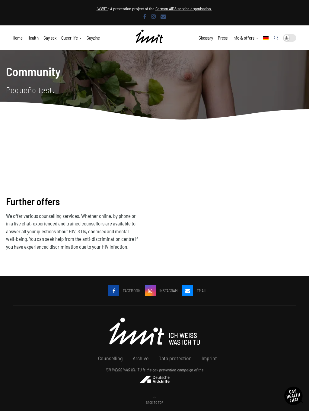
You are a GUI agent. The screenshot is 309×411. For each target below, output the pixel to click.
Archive (140, 358)
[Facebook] (144, 16)
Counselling (110, 358)
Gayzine (93, 37)
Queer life (69, 37)
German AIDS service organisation (183, 8)
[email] (163, 16)
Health (33, 37)
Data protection (175, 358)
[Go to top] (154, 401)
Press (223, 37)
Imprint (209, 358)
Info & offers (243, 37)
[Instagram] (153, 16)
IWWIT (102, 8)
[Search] (276, 38)
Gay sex (49, 37)
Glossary (206, 37)
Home (18, 37)
